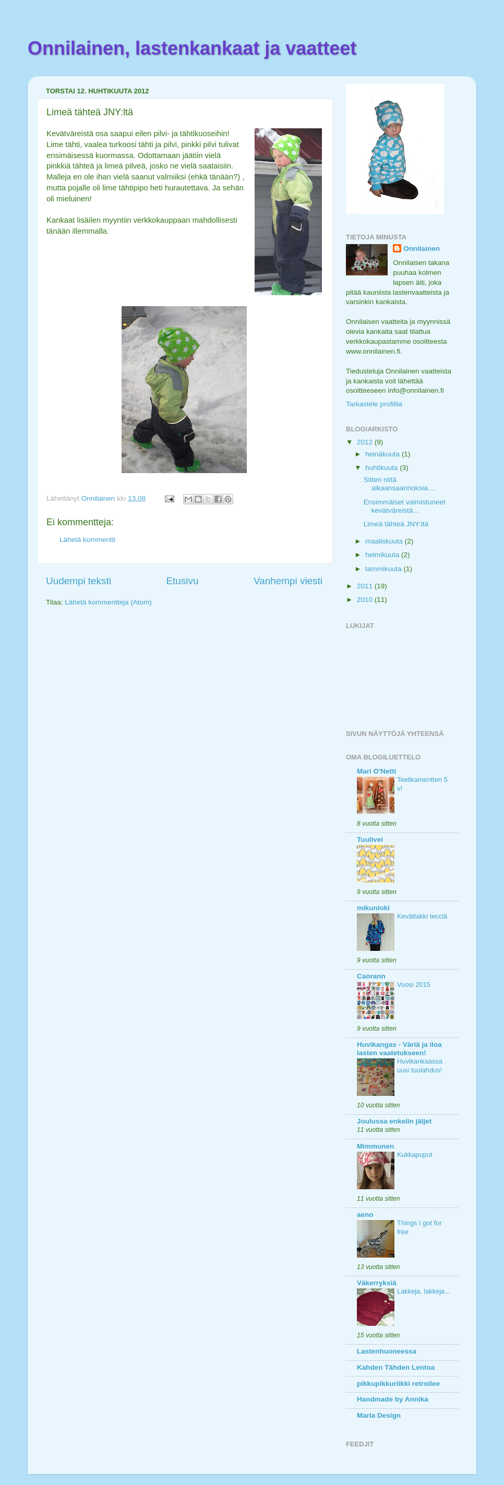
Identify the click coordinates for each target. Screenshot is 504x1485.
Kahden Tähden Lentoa (396, 1367)
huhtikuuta (382, 468)
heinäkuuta (383, 454)
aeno (365, 1214)
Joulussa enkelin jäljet (394, 1121)
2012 (366, 442)
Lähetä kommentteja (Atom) (108, 602)
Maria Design (379, 1415)
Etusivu (182, 580)
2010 (366, 599)
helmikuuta (383, 555)
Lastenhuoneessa (386, 1351)
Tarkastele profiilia (374, 404)
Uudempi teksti (78, 580)
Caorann (371, 976)
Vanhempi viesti (288, 580)
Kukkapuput (415, 1154)
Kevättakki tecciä (422, 916)
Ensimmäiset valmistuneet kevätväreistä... (405, 506)
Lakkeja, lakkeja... (423, 1291)
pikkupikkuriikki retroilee (398, 1383)
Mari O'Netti (376, 771)
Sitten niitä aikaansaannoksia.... (400, 484)
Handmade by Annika (392, 1399)
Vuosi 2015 (413, 984)
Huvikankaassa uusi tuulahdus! (419, 1065)
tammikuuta (384, 569)
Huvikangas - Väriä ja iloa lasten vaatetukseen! (399, 1049)
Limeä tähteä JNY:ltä (396, 524)
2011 (366, 586)
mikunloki (373, 908)
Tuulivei (370, 839)
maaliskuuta (385, 541)
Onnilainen (421, 248)
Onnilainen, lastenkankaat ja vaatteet (192, 48)
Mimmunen (375, 1146)
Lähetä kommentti (87, 540)
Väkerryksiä (377, 1283)
